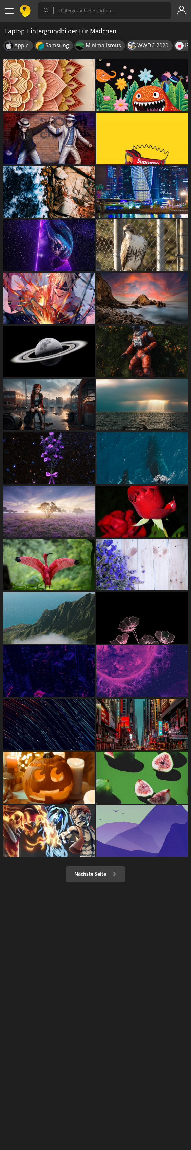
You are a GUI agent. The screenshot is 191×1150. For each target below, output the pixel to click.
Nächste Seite (95, 874)
